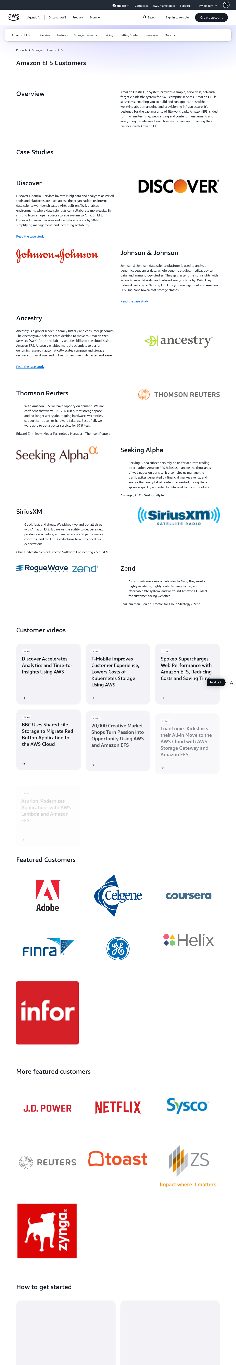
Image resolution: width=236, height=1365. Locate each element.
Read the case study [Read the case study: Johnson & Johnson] (134, 301)
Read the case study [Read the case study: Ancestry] (30, 367)
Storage (37, 50)
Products (21, 50)
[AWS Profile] (226, 5)
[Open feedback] (231, 682)
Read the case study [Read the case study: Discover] (30, 236)
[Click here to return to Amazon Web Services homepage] (13, 19)
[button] (57, 17)
